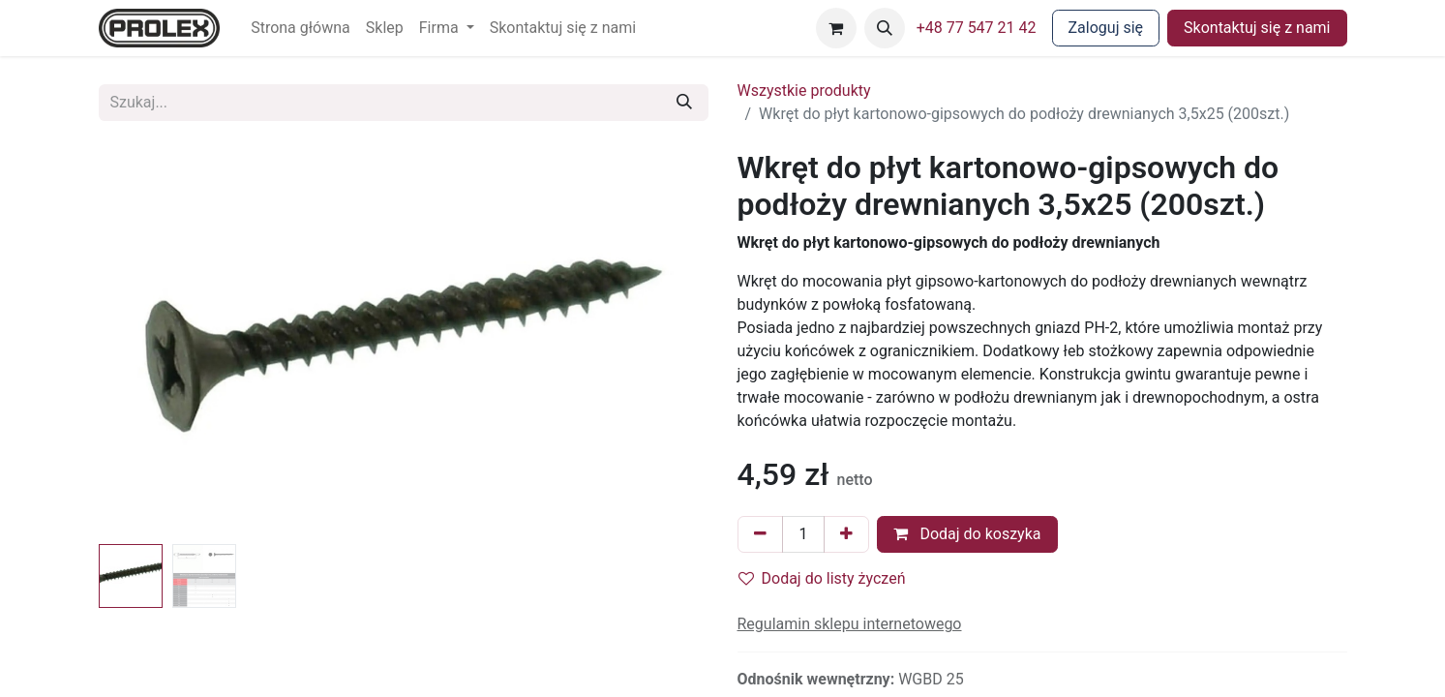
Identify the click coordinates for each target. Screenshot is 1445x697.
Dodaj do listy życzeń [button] (822, 578)
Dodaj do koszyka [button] (966, 534)
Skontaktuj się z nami (1257, 27)
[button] (884, 28)
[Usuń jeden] (760, 534)
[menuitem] (300, 28)
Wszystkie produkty (804, 90)
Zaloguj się (1106, 27)
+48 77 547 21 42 (977, 27)
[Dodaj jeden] (846, 534)
